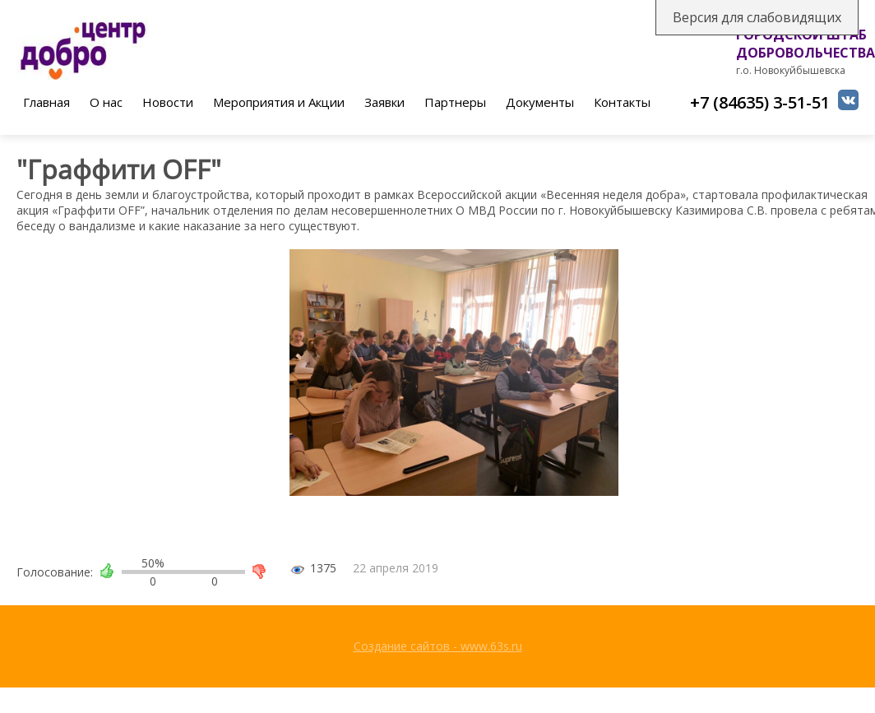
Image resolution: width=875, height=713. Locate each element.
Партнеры (455, 102)
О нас (106, 102)
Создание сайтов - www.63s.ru (438, 646)
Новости (167, 102)
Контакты (622, 102)
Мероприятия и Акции (279, 102)
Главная (46, 102)
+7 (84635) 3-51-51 (760, 102)
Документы (540, 102)
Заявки (384, 102)
